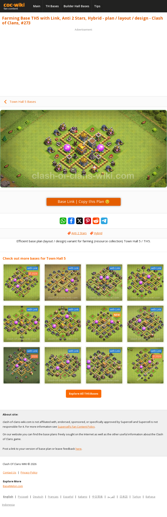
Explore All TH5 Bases (83, 393)
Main (36, 6)
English (8, 496)
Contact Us (9, 472)
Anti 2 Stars (79, 233)
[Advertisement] (83, 61)
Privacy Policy (29, 472)
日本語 (124, 496)
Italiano (82, 496)
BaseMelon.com (13, 486)
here (79, 449)
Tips (97, 6)
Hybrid (98, 233)
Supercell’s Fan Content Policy (76, 426)
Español (68, 496)
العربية (111, 496)
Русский (23, 496)
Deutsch (38, 496)
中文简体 (97, 496)
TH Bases (52, 6)
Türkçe (136, 496)
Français (53, 496)
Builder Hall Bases (76, 6)
